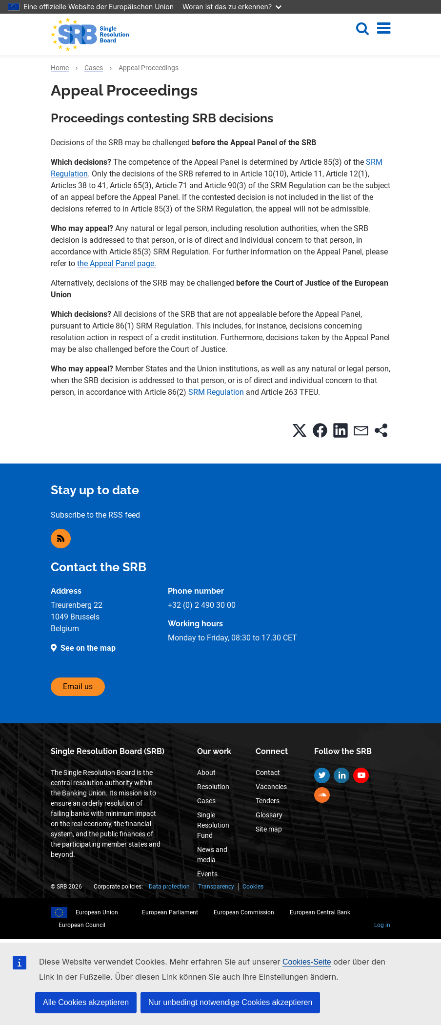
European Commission (244, 912)
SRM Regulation (216, 392)
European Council (82, 925)
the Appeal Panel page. (116, 263)
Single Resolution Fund (213, 825)
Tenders (268, 801)
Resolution (213, 787)
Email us (78, 686)
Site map (269, 829)
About (206, 772)
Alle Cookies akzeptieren (86, 1002)
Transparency (216, 886)
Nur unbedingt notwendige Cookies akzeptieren (230, 1002)
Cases (93, 68)
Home (60, 68)
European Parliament (170, 912)
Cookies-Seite (306, 962)
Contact (268, 772)
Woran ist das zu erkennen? (231, 6)
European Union (97, 912)
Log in (382, 925)
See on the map (88, 648)
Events (207, 874)
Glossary (269, 815)
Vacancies (271, 787)
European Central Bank (320, 912)
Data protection (169, 886)
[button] (299, 430)
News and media (212, 855)
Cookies (252, 886)
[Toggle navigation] (383, 28)
